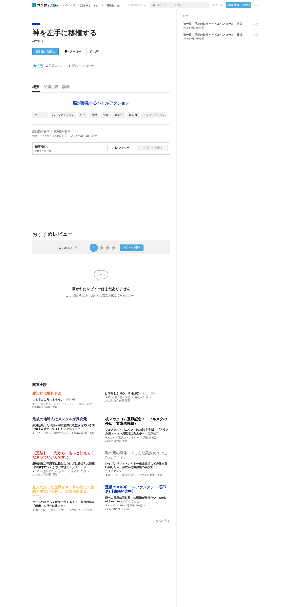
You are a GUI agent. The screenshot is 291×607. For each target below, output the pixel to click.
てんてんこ (132, 501)
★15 (108, 397)
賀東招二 (153, 433)
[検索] (153, 5)
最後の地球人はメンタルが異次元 (59, 419)
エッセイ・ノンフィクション (57, 404)
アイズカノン (113, 470)
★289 (35, 510)
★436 (35, 471)
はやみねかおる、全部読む (122, 393)
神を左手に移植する (64, 33)
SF (46, 433)
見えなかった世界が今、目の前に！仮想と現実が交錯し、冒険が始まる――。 (63, 491)
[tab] (37, 87)
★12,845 (110, 505)
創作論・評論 (122, 397)
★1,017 (109, 437)
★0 (34, 404)
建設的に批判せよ (46, 393)
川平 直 (80, 467)
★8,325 (36, 433)
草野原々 (38, 40)
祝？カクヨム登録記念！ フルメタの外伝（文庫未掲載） (136, 421)
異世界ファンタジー (55, 471)
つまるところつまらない (47, 399)
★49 (108, 475)
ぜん (63, 505)
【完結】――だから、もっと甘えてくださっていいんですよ (63, 455)
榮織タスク (73, 429)
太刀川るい (149, 393)
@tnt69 (70, 399)
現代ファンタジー (128, 437)
